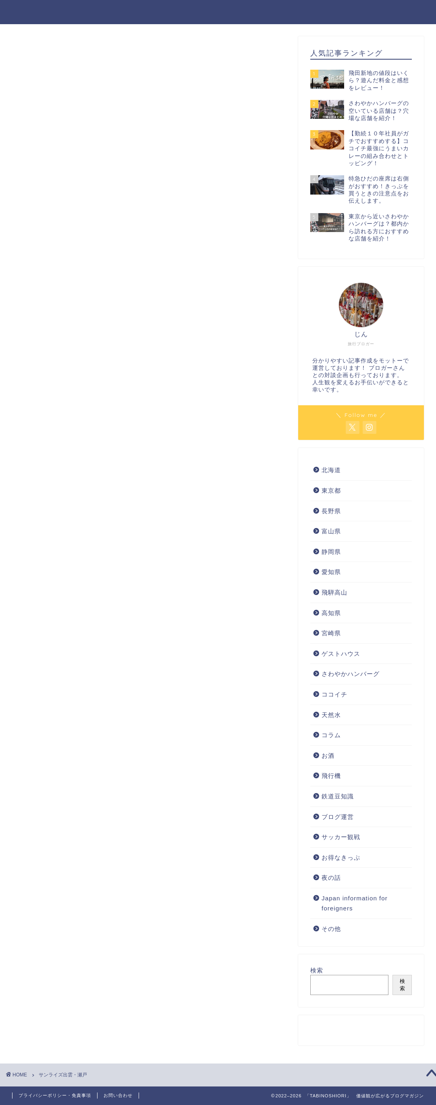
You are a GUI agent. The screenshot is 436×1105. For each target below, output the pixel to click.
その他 (331, 928)
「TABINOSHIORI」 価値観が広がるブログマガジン (218, 11)
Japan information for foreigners (355, 903)
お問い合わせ (118, 1095)
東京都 (331, 490)
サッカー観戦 (341, 836)
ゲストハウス (341, 653)
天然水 (331, 714)
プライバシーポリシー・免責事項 (55, 1095)
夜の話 (331, 877)
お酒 (328, 755)
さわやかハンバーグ (351, 673)
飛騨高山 (334, 592)
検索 (316, 970)
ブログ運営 (338, 816)
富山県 (331, 531)
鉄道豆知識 (338, 796)
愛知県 (331, 571)
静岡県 (331, 551)
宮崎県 (331, 633)
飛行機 (331, 775)
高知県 (331, 613)
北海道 (331, 469)
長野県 (331, 511)
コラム (331, 735)
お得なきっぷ (341, 857)
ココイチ (334, 694)
